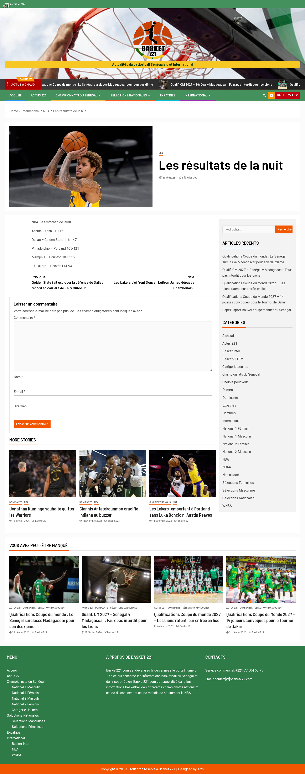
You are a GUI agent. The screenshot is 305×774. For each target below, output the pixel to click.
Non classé (230, 475)
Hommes (229, 413)
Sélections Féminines (238, 483)
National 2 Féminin (235, 444)
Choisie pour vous (160, 502)
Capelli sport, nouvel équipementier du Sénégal (256, 310)
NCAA (226, 467)
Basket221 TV (232, 359)
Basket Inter (231, 351)
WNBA (227, 506)
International (196, 95)
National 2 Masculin (236, 452)
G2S (201, 769)
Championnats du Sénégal (76, 95)
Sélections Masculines (239, 490)
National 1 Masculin (236, 436)
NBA (161, 153)
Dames (227, 390)
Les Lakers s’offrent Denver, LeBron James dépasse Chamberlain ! (153, 282)
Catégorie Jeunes (235, 367)
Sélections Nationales (128, 95)
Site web (20, 406)
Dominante (15, 502)
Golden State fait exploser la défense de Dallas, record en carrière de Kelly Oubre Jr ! (72, 282)
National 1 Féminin (235, 428)
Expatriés (167, 95)
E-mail (19, 392)
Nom (18, 377)
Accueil (15, 95)
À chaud (228, 336)
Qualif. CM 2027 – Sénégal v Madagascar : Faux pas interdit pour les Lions (228, 84)
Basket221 (169, 177)
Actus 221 (38, 95)
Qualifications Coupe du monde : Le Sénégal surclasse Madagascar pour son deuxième (100, 84)
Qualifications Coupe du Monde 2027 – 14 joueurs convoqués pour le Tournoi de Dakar (260, 620)
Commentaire (24, 318)
